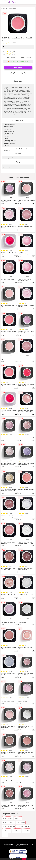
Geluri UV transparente (9, 822)
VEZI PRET (18, 68)
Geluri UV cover (21, 822)
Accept (23, 859)
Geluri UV (5, 8)
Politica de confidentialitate (21, 844)
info (16, 203)
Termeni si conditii (8, 844)
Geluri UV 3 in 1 (16, 831)
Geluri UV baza (6, 831)
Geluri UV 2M (26, 831)
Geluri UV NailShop (13, 8)
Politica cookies (16, 859)
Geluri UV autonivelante (9, 826)
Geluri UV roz (18, 818)
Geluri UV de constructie (23, 826)
